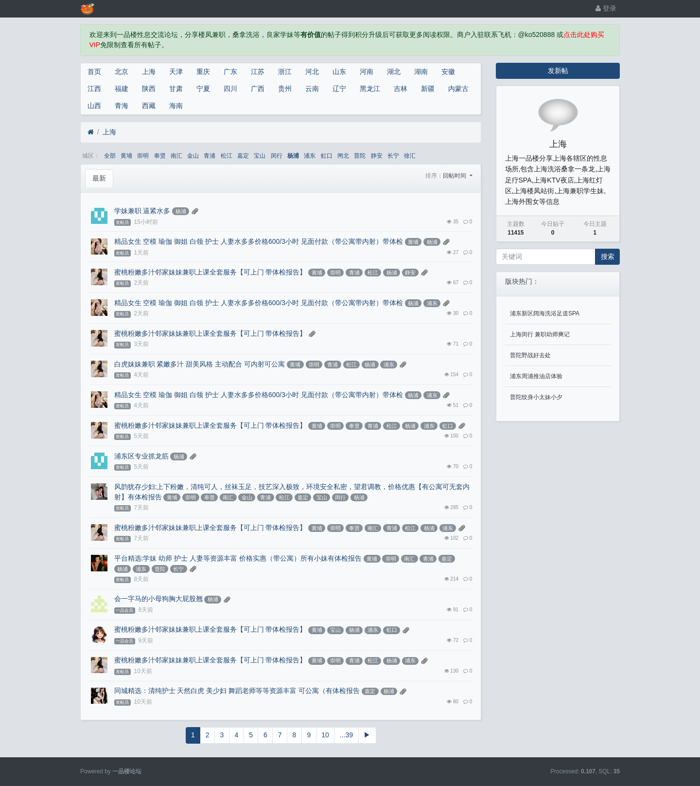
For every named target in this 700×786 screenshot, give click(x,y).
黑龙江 (370, 88)
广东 (230, 71)
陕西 (149, 88)
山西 (94, 106)
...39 (346, 735)
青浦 (209, 155)
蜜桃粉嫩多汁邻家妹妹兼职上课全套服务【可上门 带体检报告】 (210, 272)
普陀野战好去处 (530, 355)
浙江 (285, 71)
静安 (377, 155)
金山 (193, 155)
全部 (110, 155)
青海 (121, 106)
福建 (121, 88)
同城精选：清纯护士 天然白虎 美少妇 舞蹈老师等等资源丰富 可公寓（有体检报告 (237, 691)
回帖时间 (455, 175)
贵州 (285, 88)
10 (325, 735)
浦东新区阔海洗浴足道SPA (544, 313)
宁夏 (203, 88)
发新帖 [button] (558, 70)
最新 (99, 178)
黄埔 (126, 155)
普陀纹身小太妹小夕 (536, 397)
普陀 (360, 155)
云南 (312, 88)
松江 (226, 155)
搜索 (607, 256)
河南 (366, 71)
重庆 (203, 71)
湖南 (421, 71)
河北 (312, 71)
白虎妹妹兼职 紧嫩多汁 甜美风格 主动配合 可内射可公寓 (199, 364)
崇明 (143, 155)
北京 (121, 71)
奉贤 (160, 155)
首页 (94, 71)
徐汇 (410, 155)
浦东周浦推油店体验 (536, 376)
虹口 (326, 155)
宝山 (259, 155)
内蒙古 (458, 88)
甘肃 (176, 88)
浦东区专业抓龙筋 (141, 456)
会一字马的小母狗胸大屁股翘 (158, 599)
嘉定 (243, 155)
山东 (339, 71)
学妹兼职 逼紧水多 (142, 211)
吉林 (400, 88)
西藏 (149, 106)
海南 (176, 106)
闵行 (276, 155)
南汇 (176, 155)
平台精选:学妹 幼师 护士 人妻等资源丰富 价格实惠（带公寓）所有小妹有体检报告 (238, 558)
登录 (605, 8)
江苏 (257, 71)
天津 (176, 71)
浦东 (309, 155)
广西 (257, 88)
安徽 (448, 71)
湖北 (394, 71)
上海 (149, 71)
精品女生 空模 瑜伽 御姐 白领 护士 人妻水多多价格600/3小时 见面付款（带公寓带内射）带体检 (258, 241)
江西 (94, 88)
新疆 (428, 88)
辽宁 (339, 88)
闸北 (343, 155)
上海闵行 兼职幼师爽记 (540, 334)
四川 (230, 88)
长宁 (393, 155)
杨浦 (293, 155)
